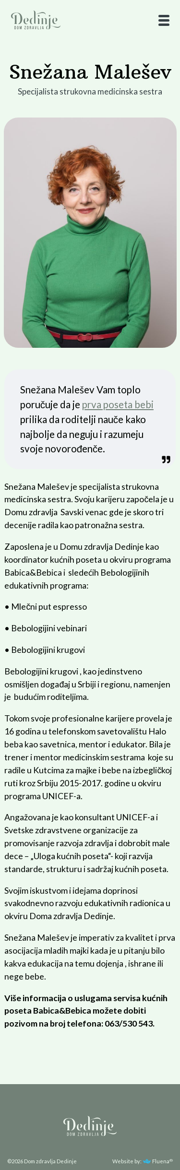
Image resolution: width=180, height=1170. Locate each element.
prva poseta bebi (118, 404)
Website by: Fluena (140, 1161)
